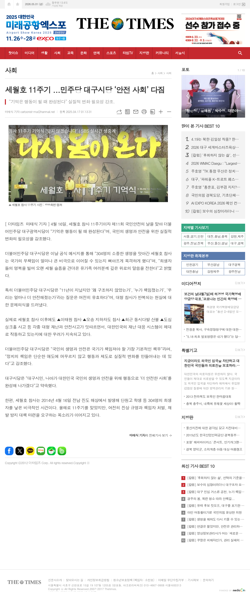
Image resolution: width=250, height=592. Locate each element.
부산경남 (213, 264)
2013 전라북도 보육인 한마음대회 (208, 396)
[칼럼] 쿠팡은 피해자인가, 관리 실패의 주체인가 (216, 540)
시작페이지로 (9, 4)
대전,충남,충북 (217, 236)
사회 (57, 52)
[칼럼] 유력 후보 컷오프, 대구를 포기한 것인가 (216, 505)
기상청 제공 (57, 5)
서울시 (180, 52)
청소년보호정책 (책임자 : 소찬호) (133, 580)
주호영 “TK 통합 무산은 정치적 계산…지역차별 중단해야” (216, 171)
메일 (135, 111)
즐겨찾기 (17, 4)
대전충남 (192, 271)
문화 (83, 52)
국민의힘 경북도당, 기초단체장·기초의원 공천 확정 (216, 195)
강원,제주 (237, 236)
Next (238, 96)
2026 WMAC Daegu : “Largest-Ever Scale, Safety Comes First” (216, 163)
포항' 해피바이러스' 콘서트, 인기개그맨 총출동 (214, 442)
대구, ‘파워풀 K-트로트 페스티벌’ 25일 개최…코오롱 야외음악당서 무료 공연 (216, 179)
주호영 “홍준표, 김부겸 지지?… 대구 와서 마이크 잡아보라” (216, 187)
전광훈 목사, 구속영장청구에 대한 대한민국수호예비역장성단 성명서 (214, 329)
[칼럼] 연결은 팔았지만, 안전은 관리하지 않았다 (216, 526)
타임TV (128, 52)
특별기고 (189, 350)
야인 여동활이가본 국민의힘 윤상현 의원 (214, 512)
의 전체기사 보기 (148, 435)
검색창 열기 (240, 53)
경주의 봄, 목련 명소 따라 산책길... (211, 498)
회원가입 (225, 4)
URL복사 (119, 111)
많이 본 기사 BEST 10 (200, 126)
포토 (185, 69)
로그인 (237, 4)
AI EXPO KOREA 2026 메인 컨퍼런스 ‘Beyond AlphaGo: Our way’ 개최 (216, 203)
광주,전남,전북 (194, 243)
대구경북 (234, 264)
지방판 (144, 52)
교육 (70, 52)
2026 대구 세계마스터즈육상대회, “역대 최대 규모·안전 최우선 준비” (216, 147)
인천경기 (192, 264)
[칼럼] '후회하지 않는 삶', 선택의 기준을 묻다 (216, 155)
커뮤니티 (162, 52)
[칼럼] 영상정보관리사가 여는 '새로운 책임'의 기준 (216, 533)
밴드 (62, 451)
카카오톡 (30, 451)
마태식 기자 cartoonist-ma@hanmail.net (30, 112)
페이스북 (9, 451)
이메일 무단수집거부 (171, 580)
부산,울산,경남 (217, 243)
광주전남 (234, 271)
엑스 (19, 451)
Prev (187, 96)
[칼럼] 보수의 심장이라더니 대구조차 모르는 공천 (216, 211)
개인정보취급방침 (98, 580)
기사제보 (193, 580)
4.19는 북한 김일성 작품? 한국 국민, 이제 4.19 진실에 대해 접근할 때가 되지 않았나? (216, 139)
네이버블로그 (41, 451)
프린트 (144, 111)
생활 (44, 52)
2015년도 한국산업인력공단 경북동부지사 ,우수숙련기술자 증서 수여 (214, 435)
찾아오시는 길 (74, 580)
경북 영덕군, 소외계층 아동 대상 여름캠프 (214, 449)
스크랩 (152, 111)
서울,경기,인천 (194, 236)
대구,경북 (237, 243)
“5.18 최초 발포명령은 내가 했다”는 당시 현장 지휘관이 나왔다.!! (214, 336)
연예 (96, 52)
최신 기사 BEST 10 (197, 466)
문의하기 (208, 580)
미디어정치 (191, 284)
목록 (127, 111)
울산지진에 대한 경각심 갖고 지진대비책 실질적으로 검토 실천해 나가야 (214, 428)
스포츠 (111, 52)
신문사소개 (55, 580)
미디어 (29, 52)
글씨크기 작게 (169, 111)
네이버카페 (51, 451)
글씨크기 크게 (160, 111)
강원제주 (213, 271)
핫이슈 (13, 52)
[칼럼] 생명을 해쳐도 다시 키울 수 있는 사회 (216, 519)
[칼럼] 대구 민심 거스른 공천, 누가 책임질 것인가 (216, 492)
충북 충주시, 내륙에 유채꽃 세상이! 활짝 (213, 403)
